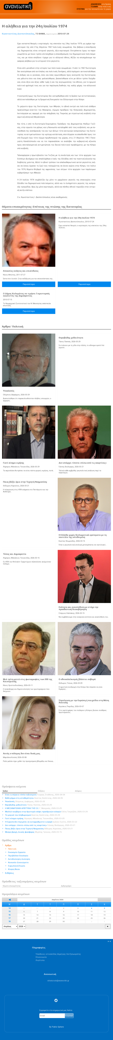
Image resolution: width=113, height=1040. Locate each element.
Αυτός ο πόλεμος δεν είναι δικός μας (21, 753)
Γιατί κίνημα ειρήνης (13, 463)
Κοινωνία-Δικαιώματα (18, 862)
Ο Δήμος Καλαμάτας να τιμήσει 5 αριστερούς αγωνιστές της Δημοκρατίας (26, 294)
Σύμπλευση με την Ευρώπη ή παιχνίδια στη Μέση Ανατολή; (84, 701)
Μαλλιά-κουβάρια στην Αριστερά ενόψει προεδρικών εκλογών (46, 811)
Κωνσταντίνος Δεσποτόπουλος (18, 33)
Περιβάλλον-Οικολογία (18, 855)
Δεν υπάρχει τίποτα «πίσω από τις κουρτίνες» (83, 463)
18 (9, 921)
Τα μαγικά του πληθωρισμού (32, 815)
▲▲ (109, 941)
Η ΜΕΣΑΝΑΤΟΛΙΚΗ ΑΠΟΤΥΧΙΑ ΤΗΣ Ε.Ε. (33, 808)
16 (9, 915)
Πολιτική (12, 849)
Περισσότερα (29, 284)
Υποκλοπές (8, 391)
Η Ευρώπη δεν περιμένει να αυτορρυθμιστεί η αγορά (41, 822)
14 (9, 908)
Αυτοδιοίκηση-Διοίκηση (19, 859)
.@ (58, 980)
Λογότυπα (40, 960)
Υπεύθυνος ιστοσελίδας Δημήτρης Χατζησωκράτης (58, 954)
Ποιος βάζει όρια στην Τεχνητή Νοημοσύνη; (25, 482)
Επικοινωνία (41, 957)
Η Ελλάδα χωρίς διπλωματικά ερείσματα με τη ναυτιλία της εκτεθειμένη (83, 536)
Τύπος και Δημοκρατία (14, 554)
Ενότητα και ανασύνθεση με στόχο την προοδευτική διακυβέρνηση (78, 608)
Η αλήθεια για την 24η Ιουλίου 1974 (77, 218)
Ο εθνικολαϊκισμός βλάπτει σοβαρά (77, 679)
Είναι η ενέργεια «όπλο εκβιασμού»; (35, 794)
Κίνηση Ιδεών (14, 869)
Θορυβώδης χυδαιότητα (71, 337)
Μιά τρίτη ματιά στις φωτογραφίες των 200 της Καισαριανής (27, 680)
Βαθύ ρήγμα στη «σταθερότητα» (34, 798)
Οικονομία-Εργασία (17, 852)
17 (9, 918)
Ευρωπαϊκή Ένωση (16, 866)
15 (9, 912)
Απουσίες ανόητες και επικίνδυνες (21, 271)
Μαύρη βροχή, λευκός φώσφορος (33, 832)
